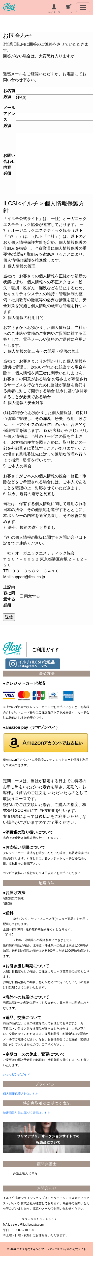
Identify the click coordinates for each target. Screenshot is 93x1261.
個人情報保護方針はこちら (21, 1093)
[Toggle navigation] (83, 7)
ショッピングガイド (16, 1074)
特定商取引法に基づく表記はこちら (27, 1113)
